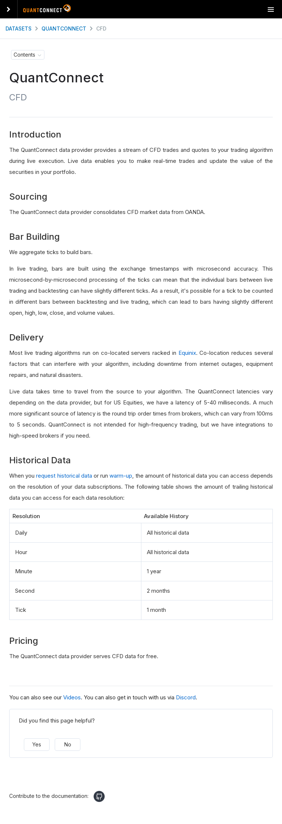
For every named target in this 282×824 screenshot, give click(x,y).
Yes (36, 744)
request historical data (64, 475)
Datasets (19, 28)
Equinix (187, 352)
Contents (24, 54)
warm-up (120, 475)
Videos (72, 697)
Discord (186, 697)
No (67, 744)
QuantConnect (63, 28)
